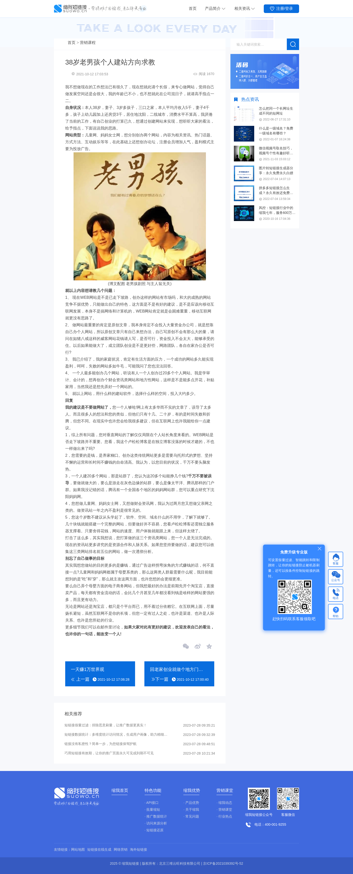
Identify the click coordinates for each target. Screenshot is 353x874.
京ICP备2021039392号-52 (223, 863)
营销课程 (88, 42)
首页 (193, 8)
